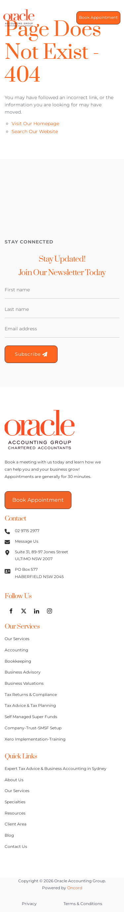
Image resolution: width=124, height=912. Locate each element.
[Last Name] (62, 309)
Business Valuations (24, 683)
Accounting (16, 650)
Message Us (26, 541)
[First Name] (62, 290)
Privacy (29, 903)
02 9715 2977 (27, 531)
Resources (15, 813)
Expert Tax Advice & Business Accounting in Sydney (55, 768)
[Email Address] (62, 329)
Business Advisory (23, 672)
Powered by (62, 888)
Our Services (17, 639)
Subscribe (31, 354)
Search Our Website (35, 131)
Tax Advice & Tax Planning (30, 705)
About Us (14, 780)
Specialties (15, 802)
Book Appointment (95, 17)
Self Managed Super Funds (31, 716)
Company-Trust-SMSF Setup (33, 728)
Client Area (15, 824)
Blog (9, 835)
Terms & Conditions (82, 903)
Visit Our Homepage (35, 124)
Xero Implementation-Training (35, 739)
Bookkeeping (18, 661)
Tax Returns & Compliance (31, 694)
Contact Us (16, 846)
